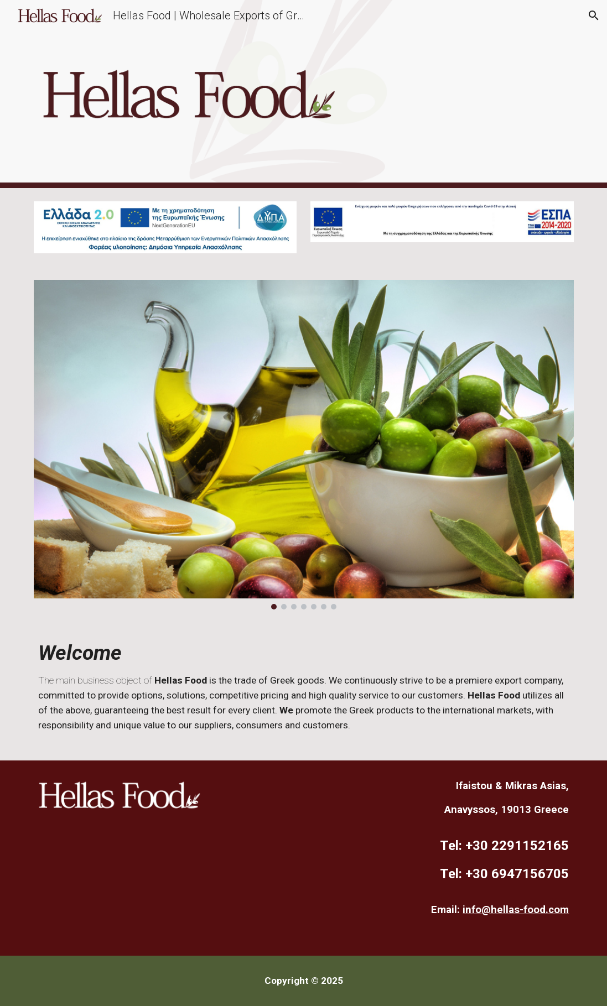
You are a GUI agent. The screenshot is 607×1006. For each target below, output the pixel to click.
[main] (304, 691)
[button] (593, 15)
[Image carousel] (304, 444)
